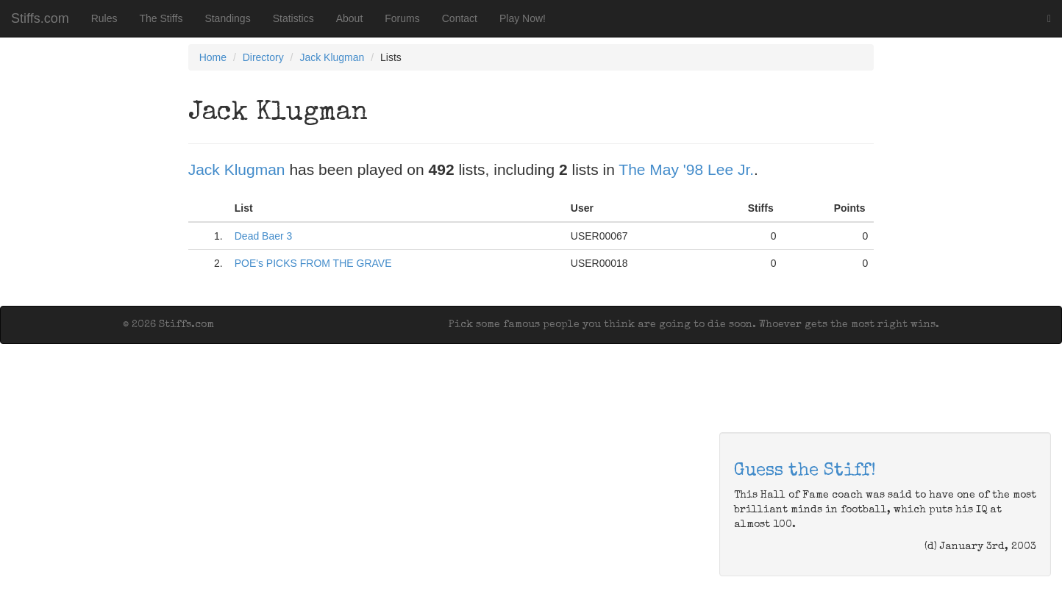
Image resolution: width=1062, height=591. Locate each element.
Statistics (293, 18)
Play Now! (522, 18)
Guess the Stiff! (805, 471)
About (349, 18)
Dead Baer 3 (264, 236)
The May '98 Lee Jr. (686, 169)
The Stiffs (161, 18)
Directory (263, 57)
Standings (227, 18)
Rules (104, 18)
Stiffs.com (40, 18)
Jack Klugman (331, 57)
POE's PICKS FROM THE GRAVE (313, 263)
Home (213, 57)
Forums (402, 18)
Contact (459, 18)
